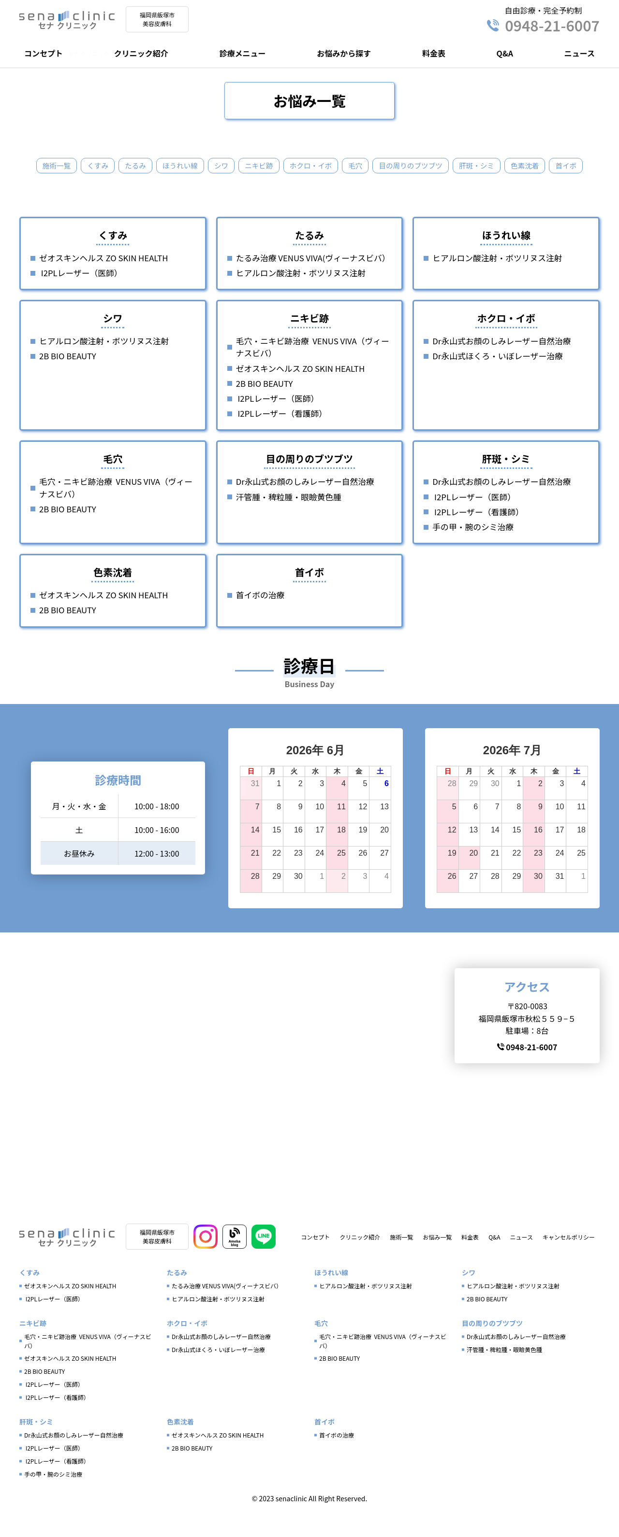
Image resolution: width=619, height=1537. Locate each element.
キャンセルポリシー (569, 1262)
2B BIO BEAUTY (67, 378)
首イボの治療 (260, 617)
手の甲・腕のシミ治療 (473, 549)
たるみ (144, 166)
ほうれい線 (191, 166)
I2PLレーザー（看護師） (281, 435)
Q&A (505, 53)
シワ (235, 166)
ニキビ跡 (274, 166)
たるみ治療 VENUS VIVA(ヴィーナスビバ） (313, 280)
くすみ (104, 166)
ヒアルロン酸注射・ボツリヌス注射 (301, 295)
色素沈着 (558, 166)
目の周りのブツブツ (436, 166)
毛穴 (377, 166)
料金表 (433, 53)
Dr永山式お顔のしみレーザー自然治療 (501, 363)
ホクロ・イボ (330, 166)
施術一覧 (60, 166)
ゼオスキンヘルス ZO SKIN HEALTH (103, 280)
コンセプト (43, 53)
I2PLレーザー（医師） (80, 295)
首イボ (309, 187)
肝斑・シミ (506, 166)
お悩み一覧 (437, 1262)
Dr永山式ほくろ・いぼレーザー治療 (497, 378)
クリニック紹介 (141, 53)
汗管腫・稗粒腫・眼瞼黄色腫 (288, 519)
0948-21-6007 (543, 25)
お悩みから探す (344, 53)
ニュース (579, 53)
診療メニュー (242, 53)
